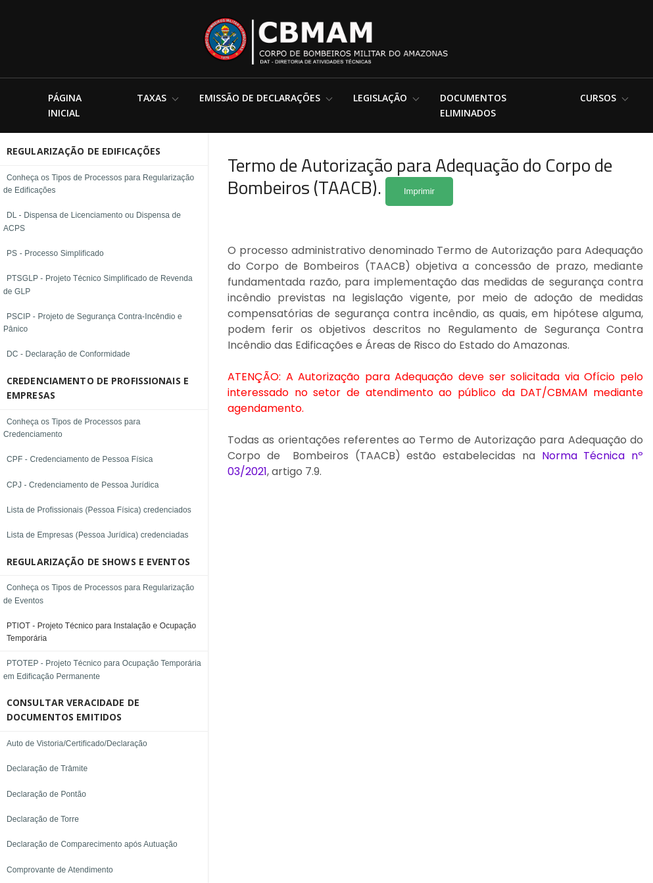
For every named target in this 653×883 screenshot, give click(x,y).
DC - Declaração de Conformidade (68, 354)
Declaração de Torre (43, 819)
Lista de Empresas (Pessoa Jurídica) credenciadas (98, 535)
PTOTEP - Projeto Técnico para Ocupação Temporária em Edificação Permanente (102, 669)
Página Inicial (65, 104)
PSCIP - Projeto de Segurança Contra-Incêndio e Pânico (92, 323)
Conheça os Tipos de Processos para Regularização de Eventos (98, 594)
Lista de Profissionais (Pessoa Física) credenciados (99, 510)
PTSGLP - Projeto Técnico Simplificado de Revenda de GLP (98, 284)
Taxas (151, 97)
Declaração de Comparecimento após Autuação (92, 844)
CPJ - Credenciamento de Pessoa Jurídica (82, 485)
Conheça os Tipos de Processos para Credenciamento (72, 428)
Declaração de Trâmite (47, 768)
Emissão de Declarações (259, 97)
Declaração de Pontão (46, 794)
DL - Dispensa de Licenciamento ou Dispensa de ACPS (92, 221)
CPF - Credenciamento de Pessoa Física (80, 459)
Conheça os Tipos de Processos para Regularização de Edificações (98, 184)
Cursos (598, 97)
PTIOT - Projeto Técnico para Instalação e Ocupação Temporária (101, 632)
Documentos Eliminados (473, 104)
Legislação (380, 97)
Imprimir (419, 191)
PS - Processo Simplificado (55, 253)
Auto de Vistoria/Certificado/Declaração (77, 743)
